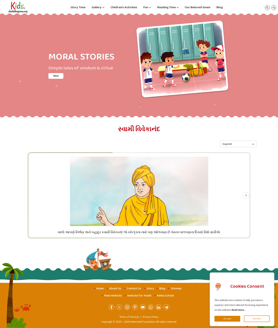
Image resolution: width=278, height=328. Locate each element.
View (56, 76)
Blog (219, 7)
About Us (115, 288)
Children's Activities (123, 7)
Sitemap (176, 288)
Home (100, 288)
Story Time (77, 7)
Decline (257, 319)
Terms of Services (129, 317)
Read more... (239, 310)
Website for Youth (139, 295)
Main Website (113, 295)
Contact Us (134, 288)
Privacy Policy (150, 317)
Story (150, 288)
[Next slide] (246, 195)
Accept (227, 319)
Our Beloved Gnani (197, 7)
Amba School (165, 295)
